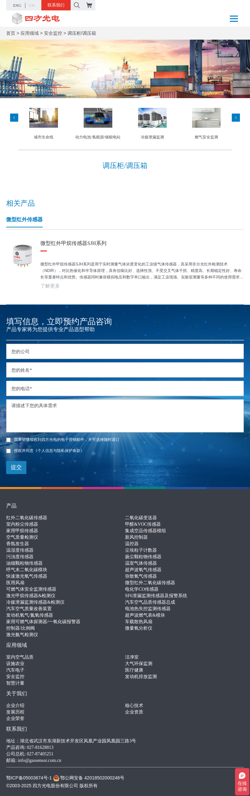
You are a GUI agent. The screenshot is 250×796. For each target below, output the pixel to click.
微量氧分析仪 (138, 628)
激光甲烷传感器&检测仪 (30, 595)
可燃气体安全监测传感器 (31, 589)
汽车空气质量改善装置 (29, 608)
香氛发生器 (17, 543)
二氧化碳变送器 (141, 517)
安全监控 (53, 33)
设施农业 (15, 663)
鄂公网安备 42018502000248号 (88, 777)
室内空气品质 (20, 657)
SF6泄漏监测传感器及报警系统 (156, 595)
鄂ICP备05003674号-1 (29, 777)
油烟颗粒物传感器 (24, 563)
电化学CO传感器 (142, 589)
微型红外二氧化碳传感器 (150, 582)
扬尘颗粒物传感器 (143, 556)
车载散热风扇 (138, 621)
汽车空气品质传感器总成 (150, 602)
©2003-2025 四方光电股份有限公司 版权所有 (52, 785)
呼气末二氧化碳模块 (26, 569)
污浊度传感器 (20, 556)
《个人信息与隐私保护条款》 (59, 450)
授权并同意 (45, 450)
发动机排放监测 (141, 676)
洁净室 (132, 657)
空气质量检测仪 (22, 537)
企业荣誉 (15, 718)
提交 (16, 467)
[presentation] (14, 117)
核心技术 (134, 705)
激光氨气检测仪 (22, 634)
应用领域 (30, 33)
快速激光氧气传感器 (26, 576)
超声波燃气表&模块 (145, 615)
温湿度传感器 (20, 550)
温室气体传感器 (141, 563)
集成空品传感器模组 (145, 530)
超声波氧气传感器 (143, 569)
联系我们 (56, 5)
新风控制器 (136, 537)
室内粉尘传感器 (22, 524)
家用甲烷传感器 (22, 530)
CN (32, 5)
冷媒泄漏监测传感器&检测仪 (35, 602)
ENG (17, 5)
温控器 (132, 543)
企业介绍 (15, 705)
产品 (11, 505)
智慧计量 (15, 683)
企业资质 (134, 712)
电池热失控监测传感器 (148, 608)
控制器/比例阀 (20, 628)
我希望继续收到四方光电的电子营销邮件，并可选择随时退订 (62, 439)
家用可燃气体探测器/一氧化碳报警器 (43, 621)
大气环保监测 (138, 663)
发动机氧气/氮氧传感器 (29, 615)
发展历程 (15, 712)
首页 (10, 33)
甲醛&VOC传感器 (143, 524)
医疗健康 (134, 670)
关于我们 (16, 693)
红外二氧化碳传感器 (26, 517)
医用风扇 (15, 582)
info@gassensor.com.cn (39, 760)
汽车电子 (15, 670)
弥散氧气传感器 (141, 576)
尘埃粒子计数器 (141, 550)
